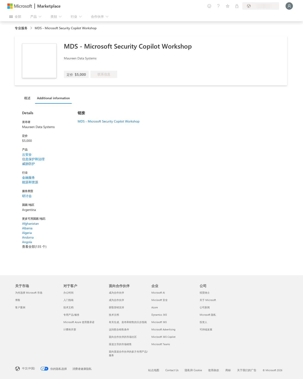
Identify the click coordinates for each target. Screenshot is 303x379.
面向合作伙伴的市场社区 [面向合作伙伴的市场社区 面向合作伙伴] (123, 336)
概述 (27, 98)
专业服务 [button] (21, 28)
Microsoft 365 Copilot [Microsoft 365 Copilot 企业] (163, 336)
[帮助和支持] (218, 6)
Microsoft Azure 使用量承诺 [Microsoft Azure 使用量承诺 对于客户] (78, 322)
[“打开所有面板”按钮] (15, 16)
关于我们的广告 (246, 370)
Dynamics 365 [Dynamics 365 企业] (159, 314)
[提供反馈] (209, 6)
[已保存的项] (227, 6)
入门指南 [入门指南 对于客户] (68, 300)
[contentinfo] (31, 28)
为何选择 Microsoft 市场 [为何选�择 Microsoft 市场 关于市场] (28, 292)
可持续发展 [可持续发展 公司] (206, 329)
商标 (228, 370)
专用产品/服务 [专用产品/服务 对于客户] (71, 314)
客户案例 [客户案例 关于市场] (20, 307)
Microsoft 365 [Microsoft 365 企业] (159, 322)
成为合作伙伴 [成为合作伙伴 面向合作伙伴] (116, 292)
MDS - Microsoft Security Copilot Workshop (108, 121)
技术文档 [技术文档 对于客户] (68, 307)
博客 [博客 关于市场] (17, 300)
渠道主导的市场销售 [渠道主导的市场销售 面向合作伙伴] (120, 344)
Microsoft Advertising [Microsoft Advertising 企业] (163, 329)
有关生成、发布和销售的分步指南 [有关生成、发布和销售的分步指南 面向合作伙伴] (128, 322)
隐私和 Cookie (193, 370)
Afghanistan (30, 223)
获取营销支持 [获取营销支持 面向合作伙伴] (116, 307)
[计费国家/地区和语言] (260, 6)
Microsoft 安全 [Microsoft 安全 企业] (159, 300)
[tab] (28, 98)
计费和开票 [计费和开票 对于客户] (69, 329)
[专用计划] (237, 6)
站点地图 (153, 370)
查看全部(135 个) (34, 246)
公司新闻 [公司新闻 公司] (205, 307)
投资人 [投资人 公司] (203, 322)
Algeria (27, 232)
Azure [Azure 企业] (154, 307)
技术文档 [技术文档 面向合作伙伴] (114, 314)
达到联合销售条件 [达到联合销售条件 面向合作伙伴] (119, 329)
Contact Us (171, 370)
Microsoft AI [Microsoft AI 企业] (158, 292)
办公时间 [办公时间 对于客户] (68, 292)
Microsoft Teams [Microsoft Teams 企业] (160, 344)
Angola (27, 242)
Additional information (53, 98)
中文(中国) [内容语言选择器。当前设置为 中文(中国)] (28, 368)
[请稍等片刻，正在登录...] (289, 6)
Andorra (28, 237)
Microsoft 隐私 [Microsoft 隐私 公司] (208, 314)
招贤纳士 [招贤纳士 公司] (205, 292)
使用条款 (213, 370)
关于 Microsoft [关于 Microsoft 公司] (208, 300)
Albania (27, 228)
